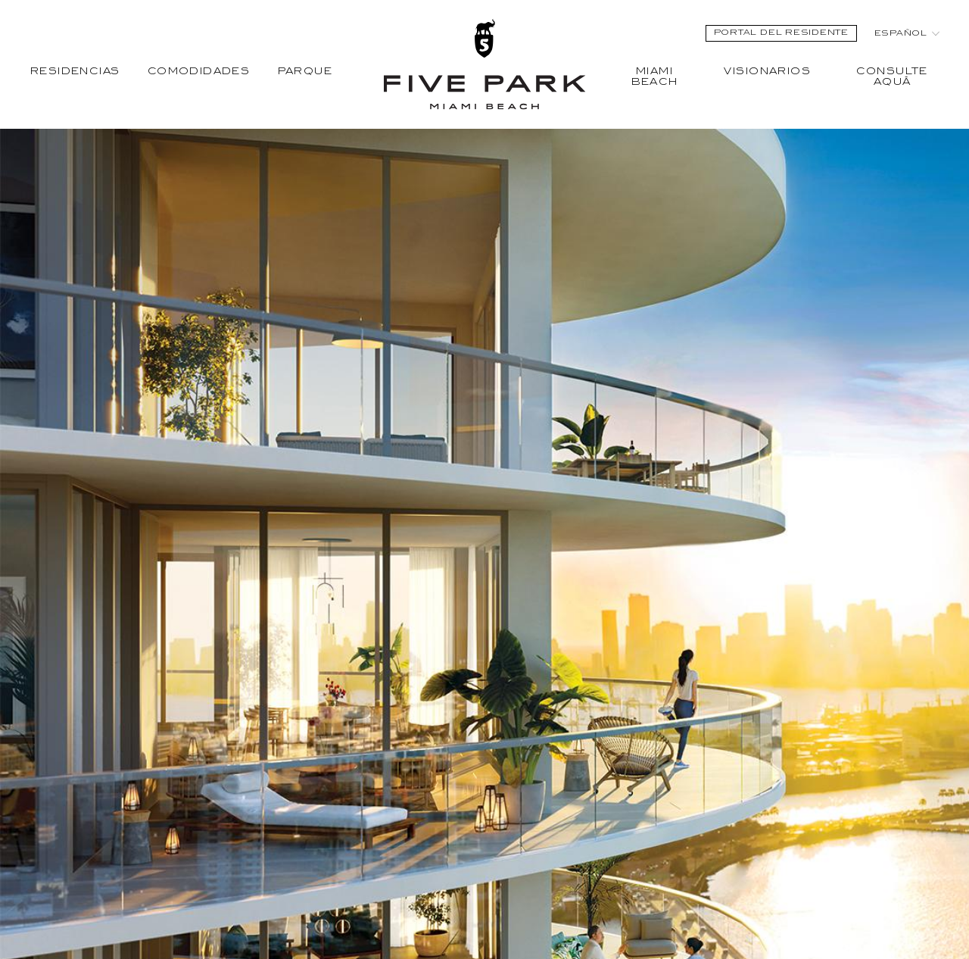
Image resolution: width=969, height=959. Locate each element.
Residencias (75, 72)
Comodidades (199, 72)
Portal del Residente (781, 33)
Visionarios (767, 72)
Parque (305, 72)
